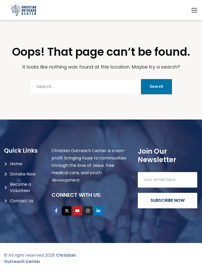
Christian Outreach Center (40, 258)
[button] (194, 10)
